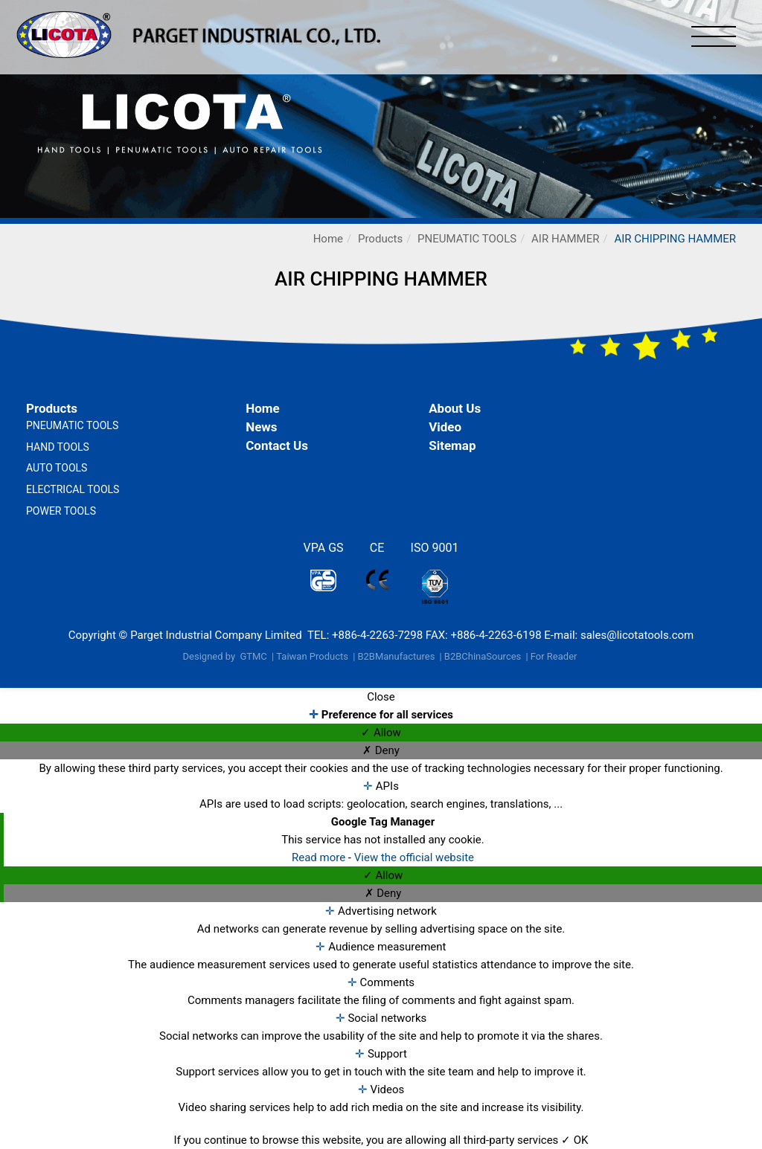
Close (381, 697)
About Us (455, 408)
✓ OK (574, 1140)
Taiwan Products (312, 656)
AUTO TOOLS (56, 468)
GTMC (253, 656)
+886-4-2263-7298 (377, 635)
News (261, 426)
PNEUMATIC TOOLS (466, 238)
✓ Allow (381, 732)
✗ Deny (381, 750)
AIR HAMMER (565, 238)
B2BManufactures (396, 656)
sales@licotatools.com (637, 635)
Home (328, 238)
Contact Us (277, 445)
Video (445, 426)
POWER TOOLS (61, 511)
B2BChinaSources (483, 656)
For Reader (554, 656)
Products (380, 238)
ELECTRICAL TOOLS (72, 489)
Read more (320, 857)
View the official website (414, 857)
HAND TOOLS (57, 447)
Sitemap (452, 445)
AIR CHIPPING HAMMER (675, 238)
